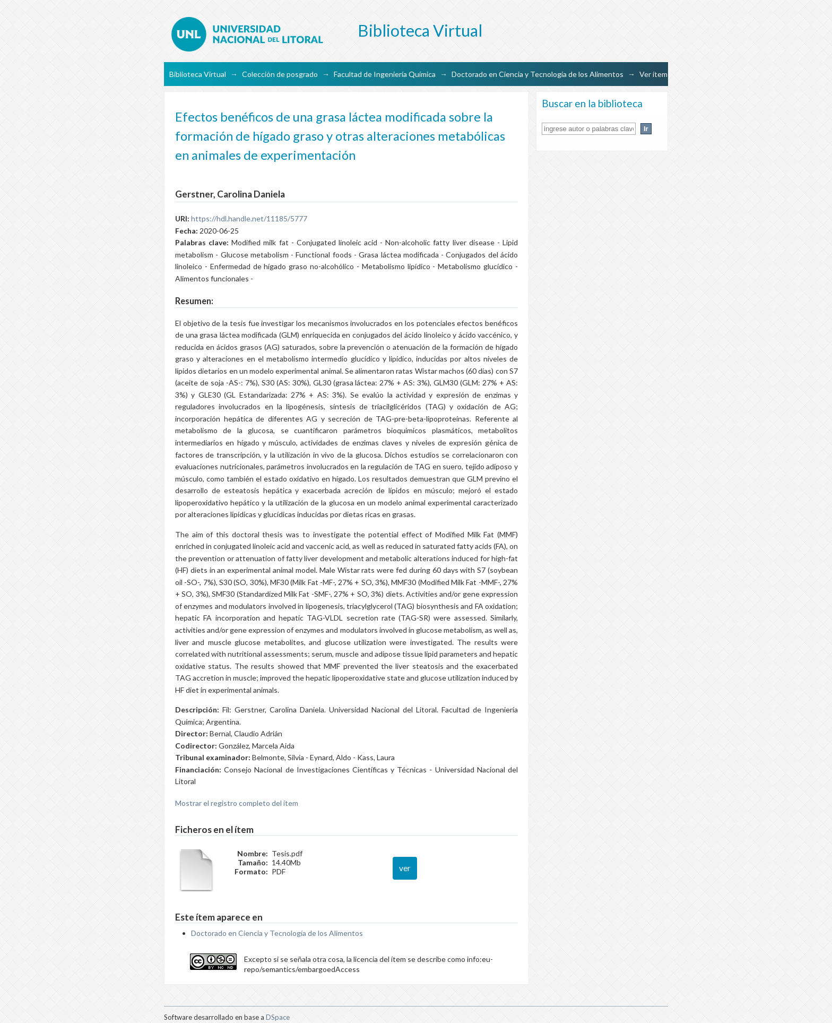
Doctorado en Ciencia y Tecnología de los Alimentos (537, 74)
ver (405, 868)
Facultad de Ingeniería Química (385, 74)
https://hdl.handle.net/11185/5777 (249, 218)
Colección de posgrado (280, 74)
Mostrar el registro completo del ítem (236, 802)
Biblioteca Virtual (197, 74)
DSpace (278, 1017)
